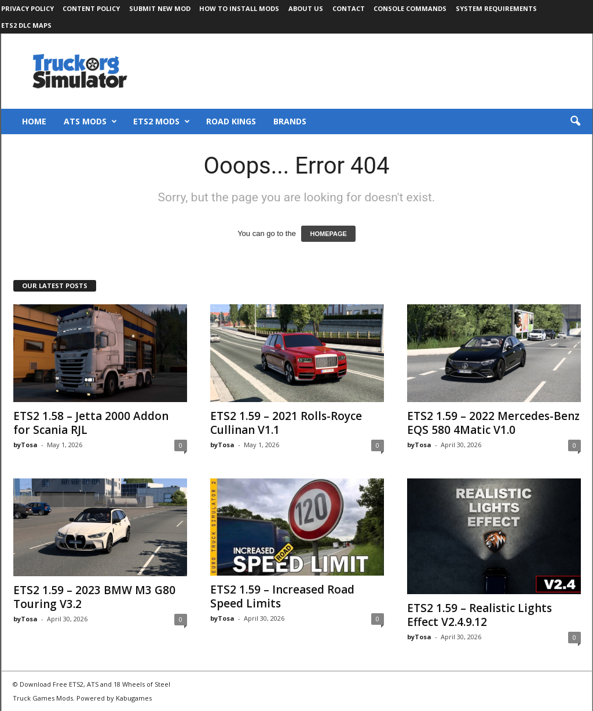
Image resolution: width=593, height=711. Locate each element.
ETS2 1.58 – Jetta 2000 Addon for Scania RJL (91, 422)
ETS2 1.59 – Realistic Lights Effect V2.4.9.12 (479, 615)
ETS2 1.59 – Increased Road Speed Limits (282, 596)
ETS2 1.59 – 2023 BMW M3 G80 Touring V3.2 (94, 597)
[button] (575, 121)
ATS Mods (90, 121)
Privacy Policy (27, 8)
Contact (348, 8)
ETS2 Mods (161, 121)
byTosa (25, 444)
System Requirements (496, 8)
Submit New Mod (160, 8)
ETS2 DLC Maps (26, 25)
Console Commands (410, 8)
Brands (289, 121)
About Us (305, 8)
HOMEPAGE (328, 233)
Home (34, 121)
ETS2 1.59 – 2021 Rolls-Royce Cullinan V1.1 (286, 422)
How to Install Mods (239, 8)
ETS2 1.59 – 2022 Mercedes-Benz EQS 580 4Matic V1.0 (493, 422)
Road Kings (231, 121)
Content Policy (91, 8)
